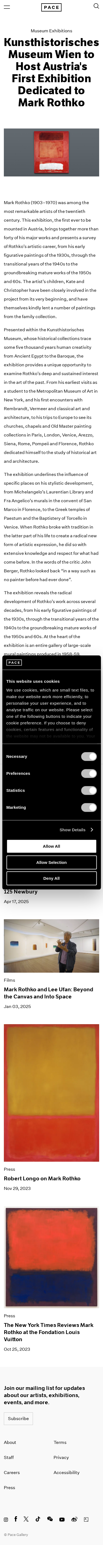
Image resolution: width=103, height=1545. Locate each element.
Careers (12, 1472)
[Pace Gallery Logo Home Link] (51, 7)
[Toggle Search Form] (96, 6)
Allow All (51, 846)
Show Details (73, 829)
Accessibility (67, 1472)
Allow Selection (51, 862)
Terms (60, 1442)
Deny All (51, 878)
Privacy (61, 1457)
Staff (9, 1457)
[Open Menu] (7, 7)
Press (9, 1487)
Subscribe (18, 1418)
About (10, 1442)
